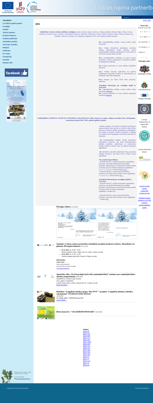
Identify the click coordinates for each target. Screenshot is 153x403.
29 (141, 52)
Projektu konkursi (9, 35)
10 (144, 37)
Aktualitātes (7, 20)
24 (144, 47)
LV (149, 20)
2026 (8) (86, 332)
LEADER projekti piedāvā (12, 23)
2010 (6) (86, 365)
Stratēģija (6, 26)
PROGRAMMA (62, 285)
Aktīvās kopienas (9, 32)
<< (139, 26)
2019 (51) (86, 346)
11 (146, 37)
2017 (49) (86, 351)
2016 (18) (86, 353)
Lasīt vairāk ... (61, 300)
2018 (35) (86, 348)
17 (144, 42)
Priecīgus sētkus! (63, 207)
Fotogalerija (7, 57)
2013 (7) (86, 359)
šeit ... (125, 170)
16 (142, 42)
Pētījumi (6, 48)
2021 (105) (87, 342)
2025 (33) (86, 334)
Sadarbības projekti (10, 41)
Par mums (6, 54)
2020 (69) (86, 344)
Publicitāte (7, 51)
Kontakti (6, 60)
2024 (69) (86, 336)
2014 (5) (86, 357)
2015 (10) (86, 355)
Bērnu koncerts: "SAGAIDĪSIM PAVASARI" (75, 312)
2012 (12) (86, 361)
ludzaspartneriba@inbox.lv (23, 378)
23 (142, 47)
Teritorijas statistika (10, 44)
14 (139, 42)
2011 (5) (86, 363)
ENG (145, 20)
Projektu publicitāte (10, 38)
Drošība (5, 29)
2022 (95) (86, 340)
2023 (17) (86, 338)
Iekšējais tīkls (7, 63)
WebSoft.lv (146, 388)
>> (149, 26)
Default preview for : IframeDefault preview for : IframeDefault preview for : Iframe (66, 76)
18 (146, 42)
